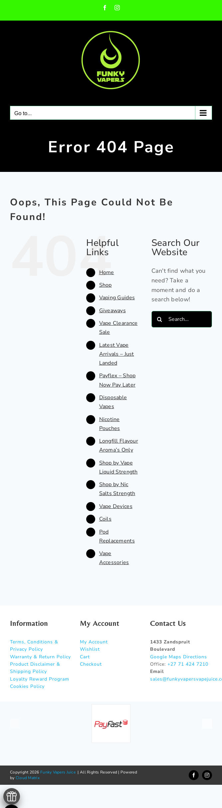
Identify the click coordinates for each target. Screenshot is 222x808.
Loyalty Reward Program (39, 679)
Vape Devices (115, 506)
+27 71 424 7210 (187, 664)
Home (106, 272)
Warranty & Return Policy (40, 657)
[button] (15, 724)
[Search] (159, 319)
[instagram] (207, 775)
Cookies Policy (27, 686)
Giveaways (112, 310)
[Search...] (181, 319)
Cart (85, 657)
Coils (105, 519)
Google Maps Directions (178, 657)
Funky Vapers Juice (58, 772)
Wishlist (90, 649)
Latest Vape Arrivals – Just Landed (116, 354)
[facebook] (194, 775)
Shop (105, 285)
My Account (94, 642)
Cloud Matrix (28, 777)
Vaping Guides (117, 297)
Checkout (91, 664)
